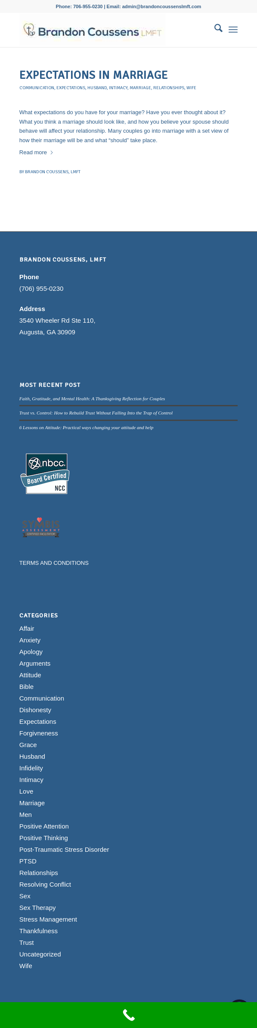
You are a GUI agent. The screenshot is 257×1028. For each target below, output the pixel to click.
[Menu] (233, 29)
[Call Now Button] (128, 1015)
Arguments (35, 663)
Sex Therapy (37, 907)
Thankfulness (38, 931)
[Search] (214, 29)
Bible (26, 686)
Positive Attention (44, 826)
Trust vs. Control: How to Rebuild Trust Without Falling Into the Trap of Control (96, 412)
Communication (36, 87)
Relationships (168, 87)
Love (26, 791)
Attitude (30, 675)
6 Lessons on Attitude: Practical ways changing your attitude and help (86, 427)
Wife (191, 87)
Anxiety (29, 640)
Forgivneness (38, 733)
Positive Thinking (43, 837)
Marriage (140, 87)
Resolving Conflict (45, 884)
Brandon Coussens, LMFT (53, 171)
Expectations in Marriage (93, 75)
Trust (26, 942)
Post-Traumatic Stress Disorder (64, 849)
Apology (31, 651)
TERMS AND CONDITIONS (54, 563)
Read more (36, 152)
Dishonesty (35, 709)
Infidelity (31, 768)
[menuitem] (214, 29)
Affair (26, 628)
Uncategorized (40, 954)
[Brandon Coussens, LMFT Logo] (106, 29)
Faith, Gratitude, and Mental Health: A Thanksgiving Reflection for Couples (92, 398)
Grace (28, 744)
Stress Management (48, 919)
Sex (25, 896)
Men (25, 814)
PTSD (28, 861)
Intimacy (118, 87)
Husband (97, 87)
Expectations (70, 87)
